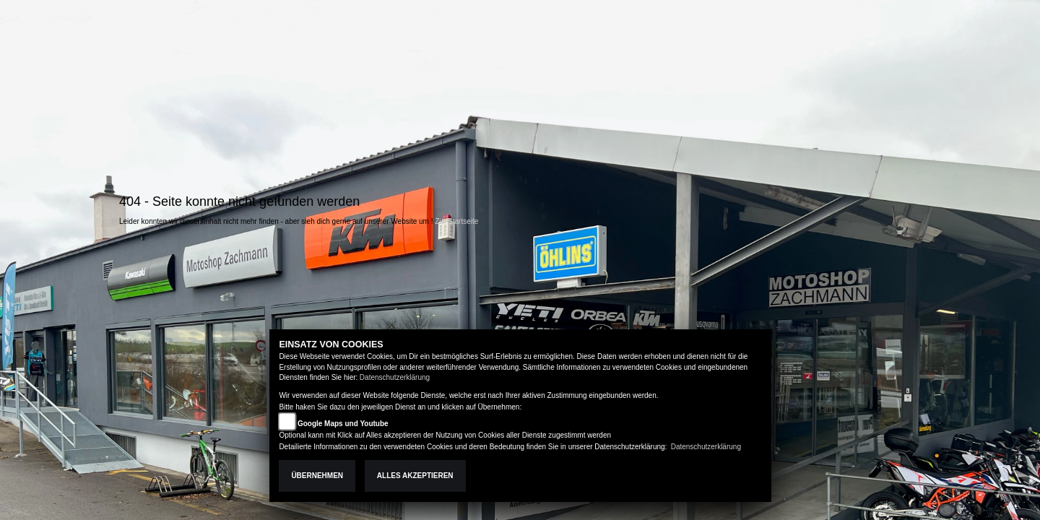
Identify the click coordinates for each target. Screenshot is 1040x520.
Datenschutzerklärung (395, 377)
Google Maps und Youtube (343, 424)
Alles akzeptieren (415, 476)
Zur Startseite (456, 221)
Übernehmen (317, 476)
